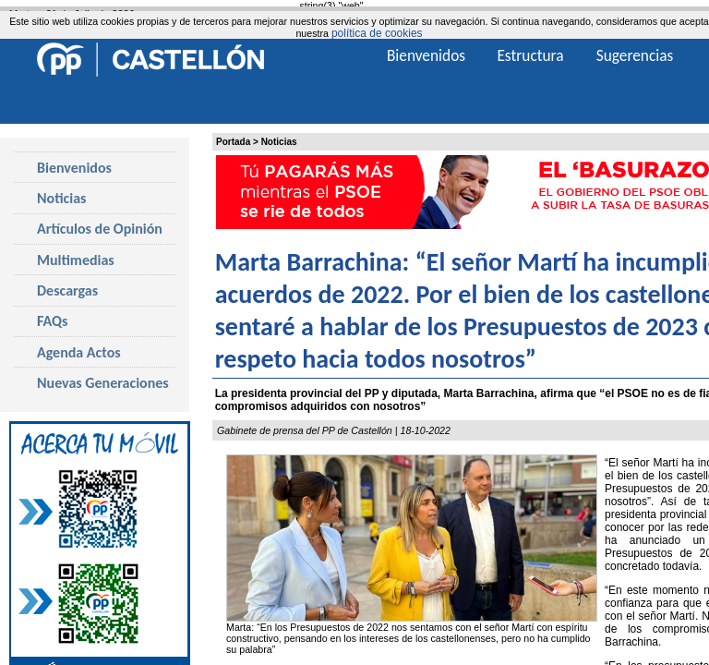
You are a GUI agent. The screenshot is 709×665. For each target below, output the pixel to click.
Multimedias (75, 260)
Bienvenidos (74, 167)
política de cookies (377, 33)
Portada (233, 142)
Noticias (279, 142)
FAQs (52, 321)
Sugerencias (635, 55)
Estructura (530, 55)
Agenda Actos (79, 352)
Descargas (67, 290)
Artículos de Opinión (99, 228)
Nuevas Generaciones (103, 383)
